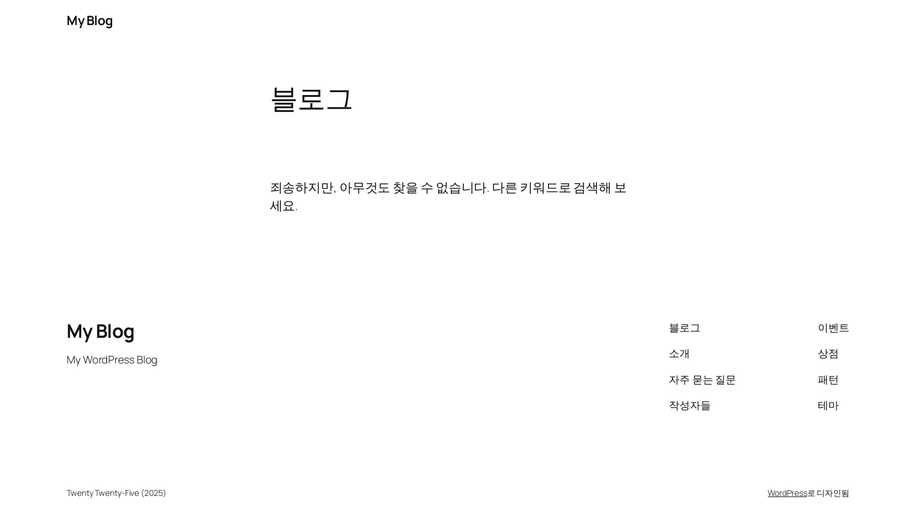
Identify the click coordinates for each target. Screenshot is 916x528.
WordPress (787, 492)
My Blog (90, 20)
